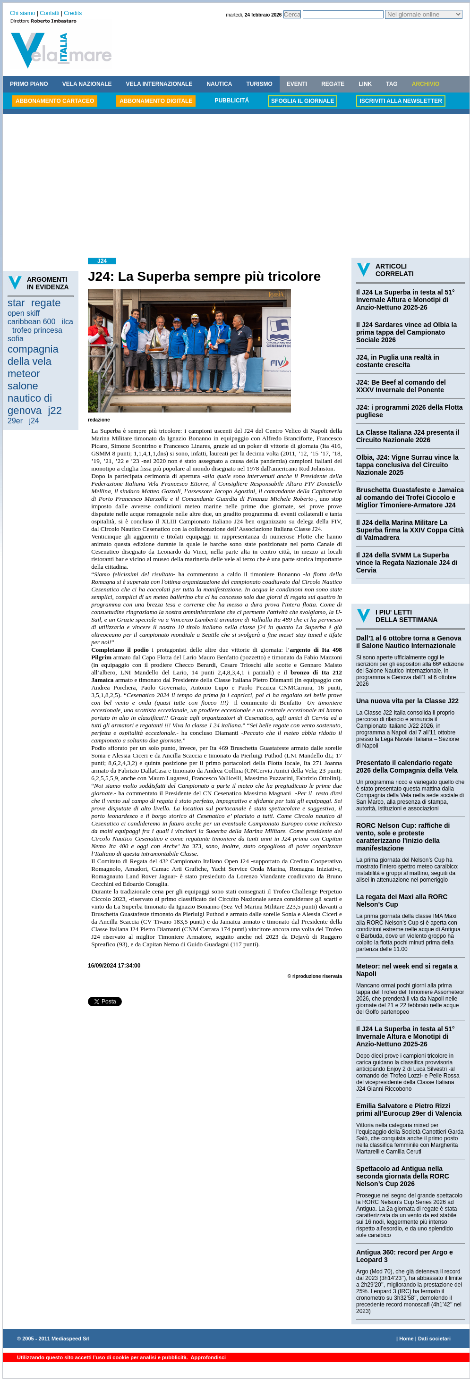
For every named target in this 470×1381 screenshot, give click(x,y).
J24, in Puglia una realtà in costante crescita (397, 361)
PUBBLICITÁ (231, 100)
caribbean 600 (31, 322)
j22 (55, 410)
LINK (365, 84)
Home (406, 1338)
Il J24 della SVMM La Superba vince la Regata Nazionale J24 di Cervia (407, 562)
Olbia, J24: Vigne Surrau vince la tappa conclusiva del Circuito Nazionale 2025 (407, 465)
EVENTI (297, 84)
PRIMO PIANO (29, 84)
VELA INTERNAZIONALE (159, 84)
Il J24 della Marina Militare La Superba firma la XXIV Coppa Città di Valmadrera (410, 530)
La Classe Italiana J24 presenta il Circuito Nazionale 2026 (408, 436)
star (16, 303)
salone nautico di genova (30, 398)
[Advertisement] (236, 187)
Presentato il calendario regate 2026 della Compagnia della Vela (407, 766)
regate (45, 303)
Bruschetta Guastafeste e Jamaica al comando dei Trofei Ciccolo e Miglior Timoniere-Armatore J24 (410, 497)
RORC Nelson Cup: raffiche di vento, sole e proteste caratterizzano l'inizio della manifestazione (403, 837)
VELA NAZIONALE (87, 84)
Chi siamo (22, 13)
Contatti (49, 13)
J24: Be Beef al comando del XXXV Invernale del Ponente (401, 386)
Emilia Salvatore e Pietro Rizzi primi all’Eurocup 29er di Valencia (408, 1109)
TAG (391, 84)
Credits (73, 13)
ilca (67, 322)
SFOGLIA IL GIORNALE (302, 101)
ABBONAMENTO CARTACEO (55, 101)
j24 (34, 421)
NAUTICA (219, 84)
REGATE (332, 84)
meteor (24, 373)
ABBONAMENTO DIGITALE (156, 101)
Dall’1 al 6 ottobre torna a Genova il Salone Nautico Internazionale (408, 641)
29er (15, 421)
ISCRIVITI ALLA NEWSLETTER (400, 101)
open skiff (24, 313)
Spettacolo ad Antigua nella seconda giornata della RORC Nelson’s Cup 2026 (402, 1176)
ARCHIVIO (426, 84)
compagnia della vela (33, 355)
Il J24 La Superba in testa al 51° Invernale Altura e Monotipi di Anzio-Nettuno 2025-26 (405, 299)
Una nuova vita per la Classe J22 (407, 701)
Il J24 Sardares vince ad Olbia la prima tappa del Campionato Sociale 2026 (406, 332)
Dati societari (434, 1338)
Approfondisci (207, 1357)
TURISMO (259, 84)
